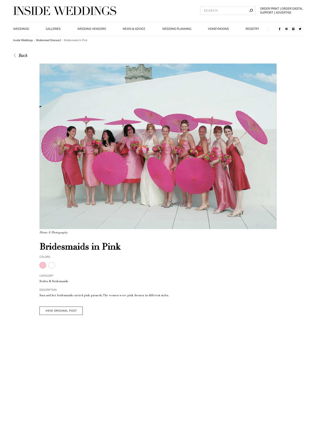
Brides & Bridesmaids (54, 281)
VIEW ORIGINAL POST (61, 311)
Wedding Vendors (91, 29)
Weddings (21, 29)
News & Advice (134, 29)
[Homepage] (64, 10)
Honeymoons (218, 29)
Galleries (53, 29)
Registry (252, 29)
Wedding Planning (176, 29)
